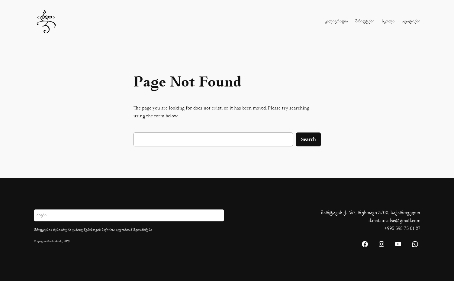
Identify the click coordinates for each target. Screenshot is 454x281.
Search (308, 139)
